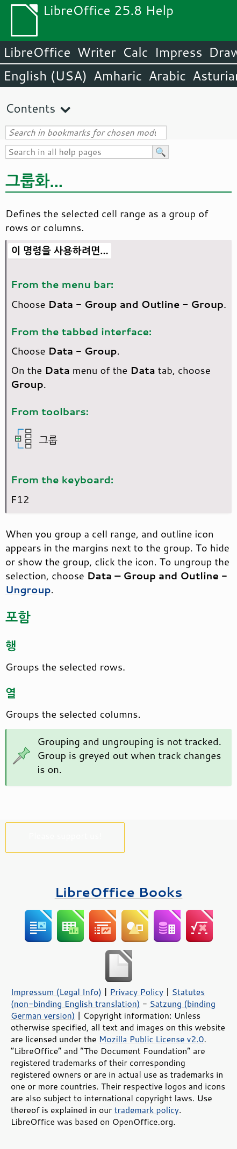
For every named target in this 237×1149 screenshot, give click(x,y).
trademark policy (146, 1110)
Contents (30, 108)
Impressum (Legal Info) (56, 992)
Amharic (118, 76)
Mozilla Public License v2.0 (151, 1039)
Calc (135, 52)
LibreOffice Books (119, 891)
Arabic (167, 76)
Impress (179, 52)
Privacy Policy (136, 992)
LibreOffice (36, 52)
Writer (96, 52)
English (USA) (45, 76)
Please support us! (65, 835)
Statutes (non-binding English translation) (108, 998)
